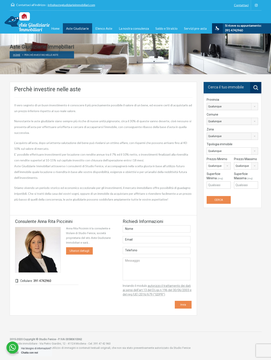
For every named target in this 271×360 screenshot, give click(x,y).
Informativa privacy (21, 352)
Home (55, 28)
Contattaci (241, 5)
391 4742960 (42, 281)
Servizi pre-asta (195, 28)
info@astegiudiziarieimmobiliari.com (71, 5)
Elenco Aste (103, 28)
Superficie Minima (215, 176)
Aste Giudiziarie (77, 28)
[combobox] (232, 106)
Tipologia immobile (219, 144)
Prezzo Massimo (245, 159)
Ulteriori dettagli (79, 250)
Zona (210, 129)
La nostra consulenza (134, 28)
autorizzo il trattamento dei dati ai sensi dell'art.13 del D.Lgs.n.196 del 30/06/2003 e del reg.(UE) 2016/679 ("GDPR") (157, 290)
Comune (212, 114)
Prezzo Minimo (217, 159)
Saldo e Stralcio (166, 28)
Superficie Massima (243, 176)
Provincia (213, 99)
